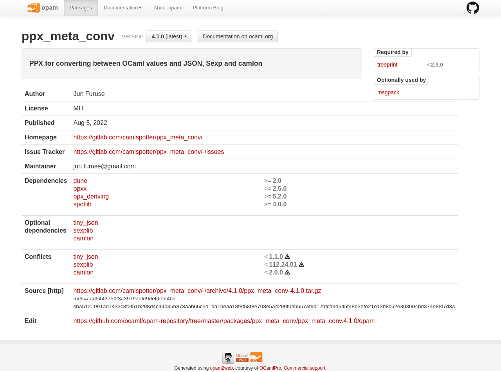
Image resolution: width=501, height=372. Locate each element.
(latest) (169, 36)
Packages (81, 8)
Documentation (123, 8)
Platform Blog (208, 8)
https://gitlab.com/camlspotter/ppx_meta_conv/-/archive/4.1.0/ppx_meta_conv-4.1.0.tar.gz (197, 290)
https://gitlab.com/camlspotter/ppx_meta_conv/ (137, 137)
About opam (167, 8)
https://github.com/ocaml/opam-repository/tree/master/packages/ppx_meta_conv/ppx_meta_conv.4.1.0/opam (224, 321)
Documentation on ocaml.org (238, 36)
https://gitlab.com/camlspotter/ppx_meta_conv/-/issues (148, 151)
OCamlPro (270, 368)
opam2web (221, 368)
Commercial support (304, 368)
